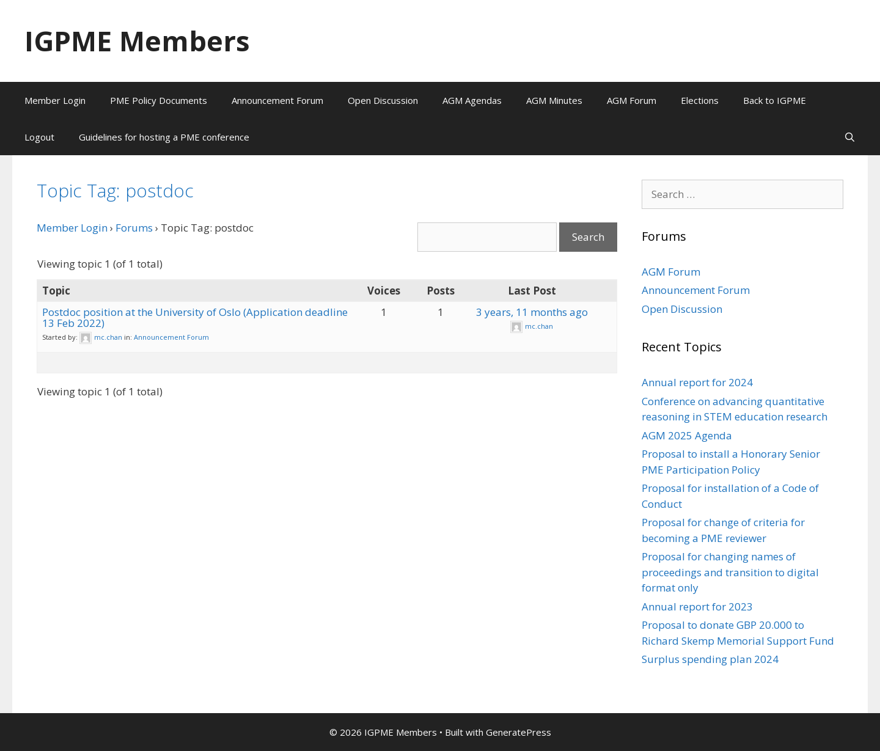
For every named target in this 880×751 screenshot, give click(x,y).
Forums (134, 228)
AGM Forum (631, 100)
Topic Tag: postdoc (115, 190)
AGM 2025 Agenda (687, 435)
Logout (39, 137)
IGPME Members (137, 40)
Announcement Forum (277, 100)
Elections (700, 100)
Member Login (55, 100)
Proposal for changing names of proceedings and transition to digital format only (730, 572)
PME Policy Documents (158, 100)
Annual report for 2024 (697, 382)
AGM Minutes (554, 100)
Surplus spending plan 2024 (710, 659)
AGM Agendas (472, 100)
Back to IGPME (774, 100)
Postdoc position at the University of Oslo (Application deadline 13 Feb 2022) (195, 317)
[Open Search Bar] (850, 137)
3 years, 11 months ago (532, 312)
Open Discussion (383, 100)
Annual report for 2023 (697, 606)
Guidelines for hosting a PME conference (164, 137)
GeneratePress (518, 732)
